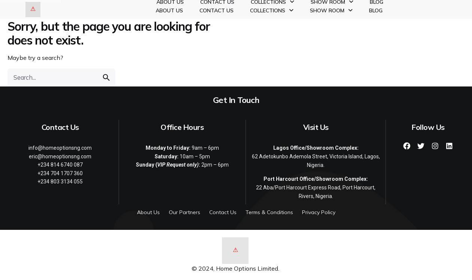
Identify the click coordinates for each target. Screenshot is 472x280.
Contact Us (217, 10)
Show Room (331, 10)
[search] (106, 77)
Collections (271, 10)
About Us (169, 10)
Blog (376, 10)
